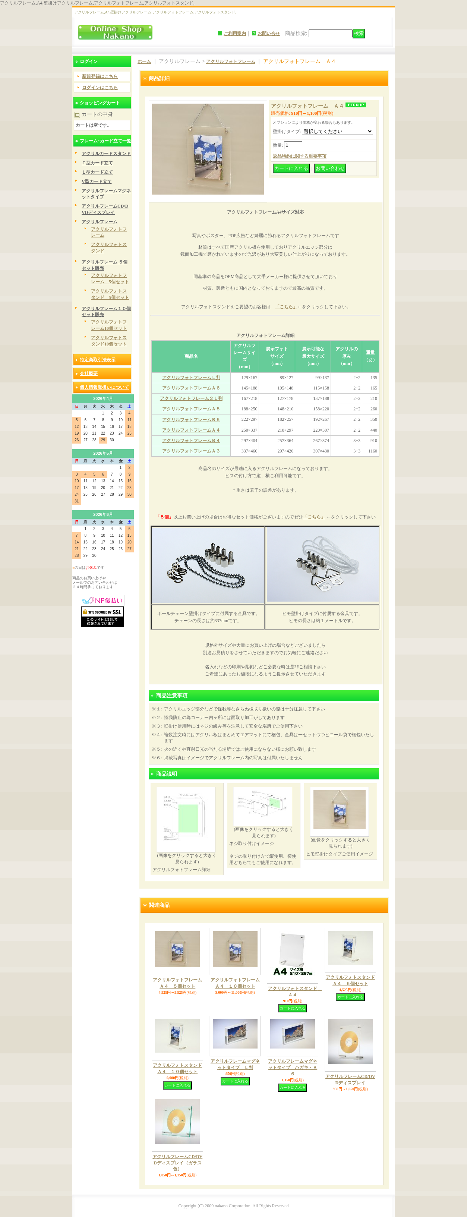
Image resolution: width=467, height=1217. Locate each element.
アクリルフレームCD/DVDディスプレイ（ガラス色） (177, 1163)
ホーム (144, 61)
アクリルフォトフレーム (230, 61)
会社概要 (89, 373)
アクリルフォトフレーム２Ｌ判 (191, 398)
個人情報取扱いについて (104, 387)
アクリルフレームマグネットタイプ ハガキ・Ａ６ (292, 1067)
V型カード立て (97, 181)
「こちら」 (286, 306)
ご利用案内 (235, 33)
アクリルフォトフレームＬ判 (191, 377)
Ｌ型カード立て (97, 172)
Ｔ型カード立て (97, 162)
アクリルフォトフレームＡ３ (191, 451)
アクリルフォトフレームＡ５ (191, 409)
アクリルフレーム (99, 221)
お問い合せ (269, 33)
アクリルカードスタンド (106, 153)
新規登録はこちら (100, 76)
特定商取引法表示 (98, 359)
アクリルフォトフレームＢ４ (191, 440)
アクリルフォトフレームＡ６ (191, 388)
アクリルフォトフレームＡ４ (191, 430)
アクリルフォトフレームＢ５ (191, 419)
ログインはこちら (100, 87)
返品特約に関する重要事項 (299, 156)
